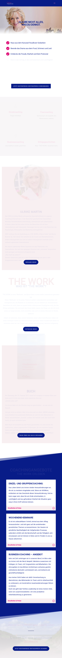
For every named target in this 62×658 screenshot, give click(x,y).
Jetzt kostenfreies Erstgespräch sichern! (31, 648)
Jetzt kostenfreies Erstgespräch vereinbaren (31, 86)
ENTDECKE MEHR (31, 329)
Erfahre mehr (31, 262)
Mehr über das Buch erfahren (31, 435)
